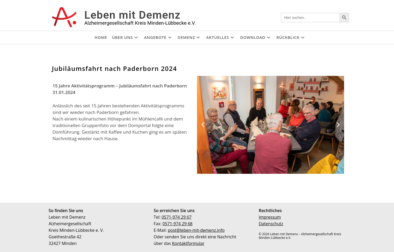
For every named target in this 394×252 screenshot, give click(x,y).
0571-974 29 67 (176, 217)
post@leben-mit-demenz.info (196, 230)
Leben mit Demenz (132, 15)
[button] (203, 125)
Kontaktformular (188, 243)
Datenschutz (271, 224)
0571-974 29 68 (178, 224)
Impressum (270, 217)
